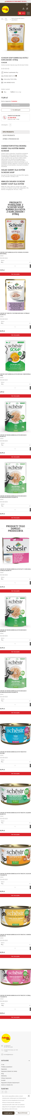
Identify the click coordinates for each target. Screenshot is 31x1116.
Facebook (2, 1092)
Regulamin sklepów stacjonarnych (10, 1082)
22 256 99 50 (12, 118)
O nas (2, 1064)
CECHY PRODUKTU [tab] (9, 135)
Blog (2, 1073)
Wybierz (2, 260)
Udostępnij (10, 125)
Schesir (4, 62)
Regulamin (4, 1069)
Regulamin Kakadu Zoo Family (9, 1071)
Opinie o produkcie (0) (11, 139)
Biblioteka (4, 1076)
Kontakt (3, 1080)
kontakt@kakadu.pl (8, 1054)
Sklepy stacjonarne (6, 1078)
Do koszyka (15, 105)
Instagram (6, 1092)
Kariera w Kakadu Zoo (7, 1085)
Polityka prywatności (6, 1067)
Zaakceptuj (8, 1113)
